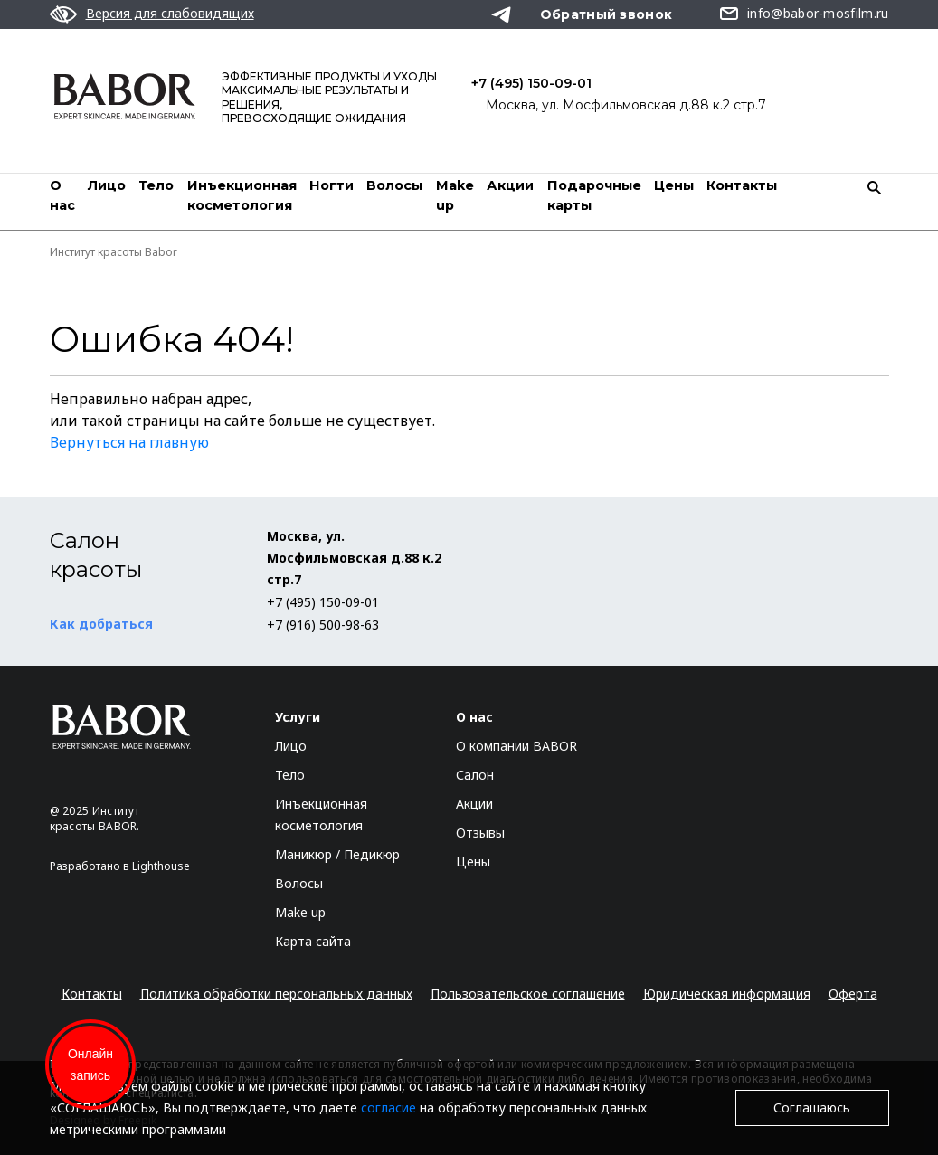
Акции (510, 185)
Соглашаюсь (811, 1107)
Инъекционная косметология (242, 195)
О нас (62, 195)
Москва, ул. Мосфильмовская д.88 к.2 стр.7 (626, 105)
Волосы (394, 185)
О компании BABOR (516, 745)
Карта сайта (313, 941)
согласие (388, 1107)
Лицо (107, 185)
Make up (300, 912)
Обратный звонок (606, 14)
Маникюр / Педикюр (337, 854)
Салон (475, 774)
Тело (156, 185)
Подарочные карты (594, 195)
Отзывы (480, 832)
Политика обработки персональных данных (276, 993)
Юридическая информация (726, 993)
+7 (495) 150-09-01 (531, 83)
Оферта (853, 993)
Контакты (741, 185)
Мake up (455, 195)
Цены (674, 185)
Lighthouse (161, 866)
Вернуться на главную (129, 442)
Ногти (331, 185)
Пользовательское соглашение (528, 993)
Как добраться (101, 623)
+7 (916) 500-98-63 (323, 624)
